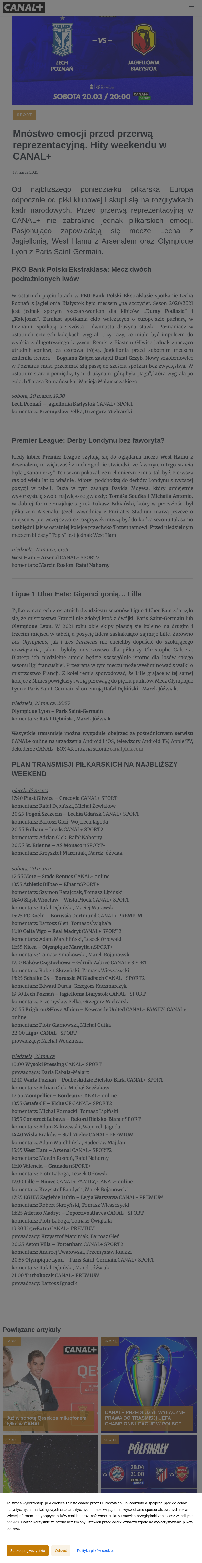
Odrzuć (61, 1551)
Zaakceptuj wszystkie (27, 1551)
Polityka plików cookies (95, 1551)
